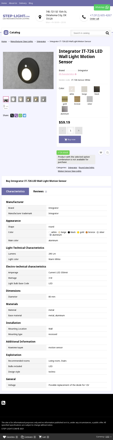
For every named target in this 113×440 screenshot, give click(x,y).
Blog (31, 3)
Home (4, 3)
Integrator (72, 167)
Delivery (23, 3)
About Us (13, 3)
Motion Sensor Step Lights (69, 171)
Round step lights (86, 167)
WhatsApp (102, 7)
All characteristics (66, 74)
